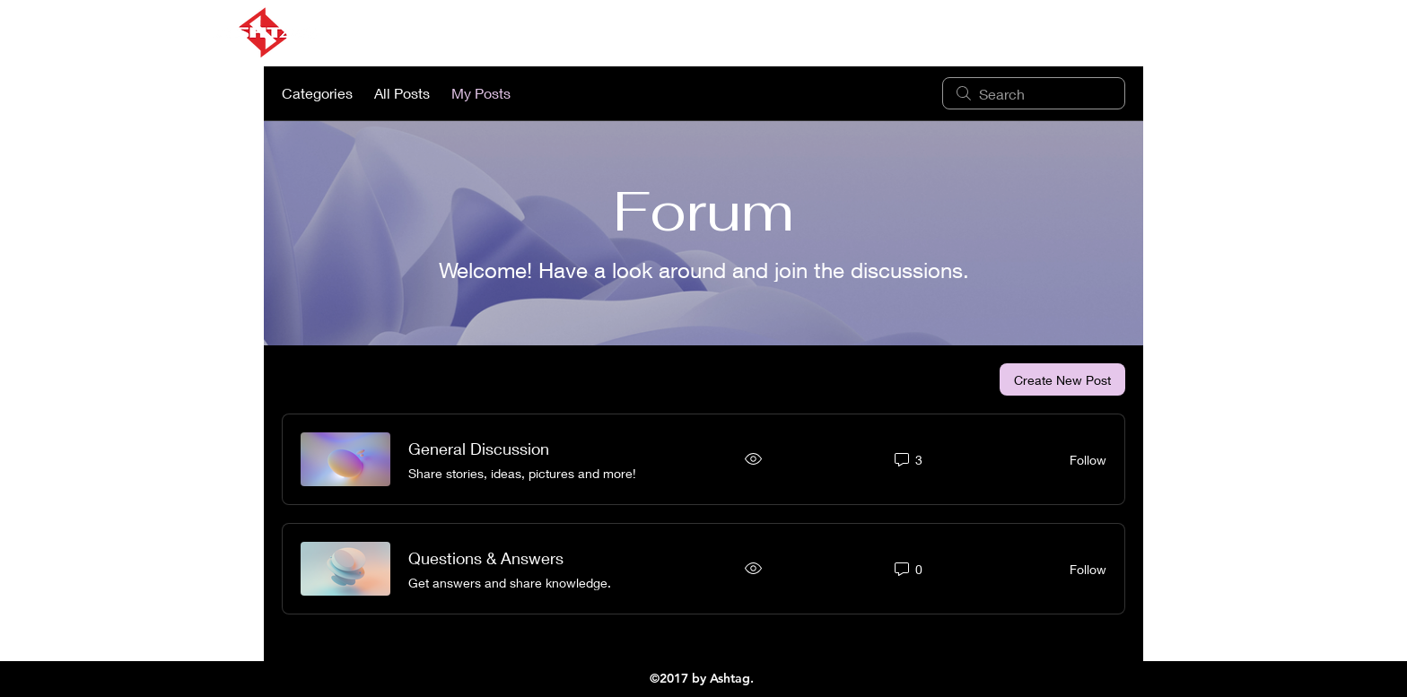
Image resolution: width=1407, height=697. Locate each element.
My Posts (481, 92)
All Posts (402, 92)
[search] (1033, 93)
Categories (317, 92)
